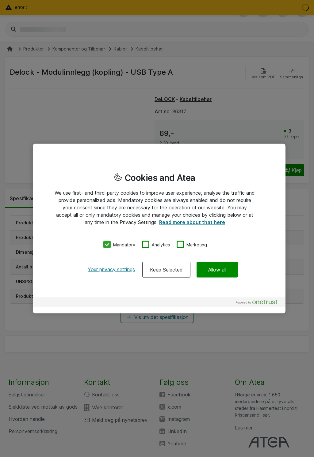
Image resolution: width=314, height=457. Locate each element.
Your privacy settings (111, 269)
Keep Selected (166, 270)
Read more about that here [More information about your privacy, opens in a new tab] (192, 222)
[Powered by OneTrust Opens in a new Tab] (259, 303)
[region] (159, 228)
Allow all (217, 270)
